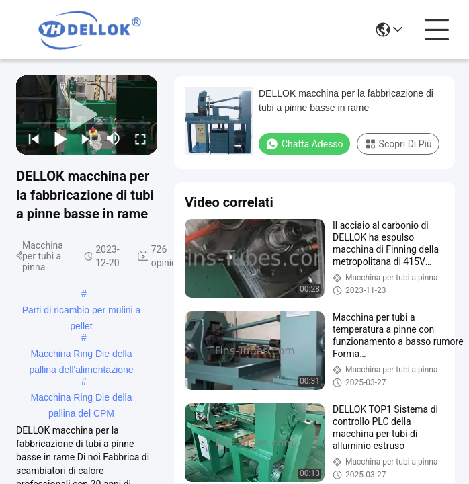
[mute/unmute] (113, 138)
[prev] (33, 138)
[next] (86, 138)
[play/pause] (60, 138)
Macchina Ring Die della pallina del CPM (81, 398)
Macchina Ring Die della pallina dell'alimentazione (81, 355)
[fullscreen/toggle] (140, 138)
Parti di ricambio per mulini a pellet (81, 311)
